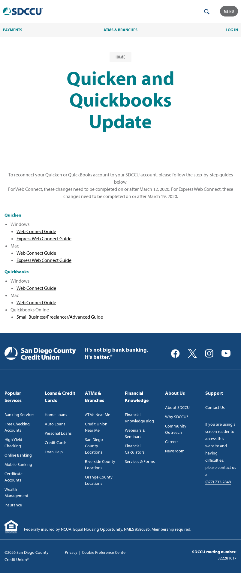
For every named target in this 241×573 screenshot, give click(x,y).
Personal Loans (58, 433)
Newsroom (175, 451)
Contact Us (215, 407)
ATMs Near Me (97, 414)
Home (120, 57)
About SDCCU (177, 407)
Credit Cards (56, 442)
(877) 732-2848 (218, 481)
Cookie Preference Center (104, 552)
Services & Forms (140, 461)
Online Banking (18, 455)
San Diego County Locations (94, 446)
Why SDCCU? (176, 416)
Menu (229, 11)
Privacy (71, 552)
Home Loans (56, 414)
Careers (172, 441)
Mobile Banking (18, 464)
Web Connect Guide (36, 231)
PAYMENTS (12, 29)
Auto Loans (55, 424)
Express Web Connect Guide (44, 239)
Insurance (13, 505)
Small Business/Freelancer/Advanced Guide (60, 317)
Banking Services (20, 414)
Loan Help (54, 451)
